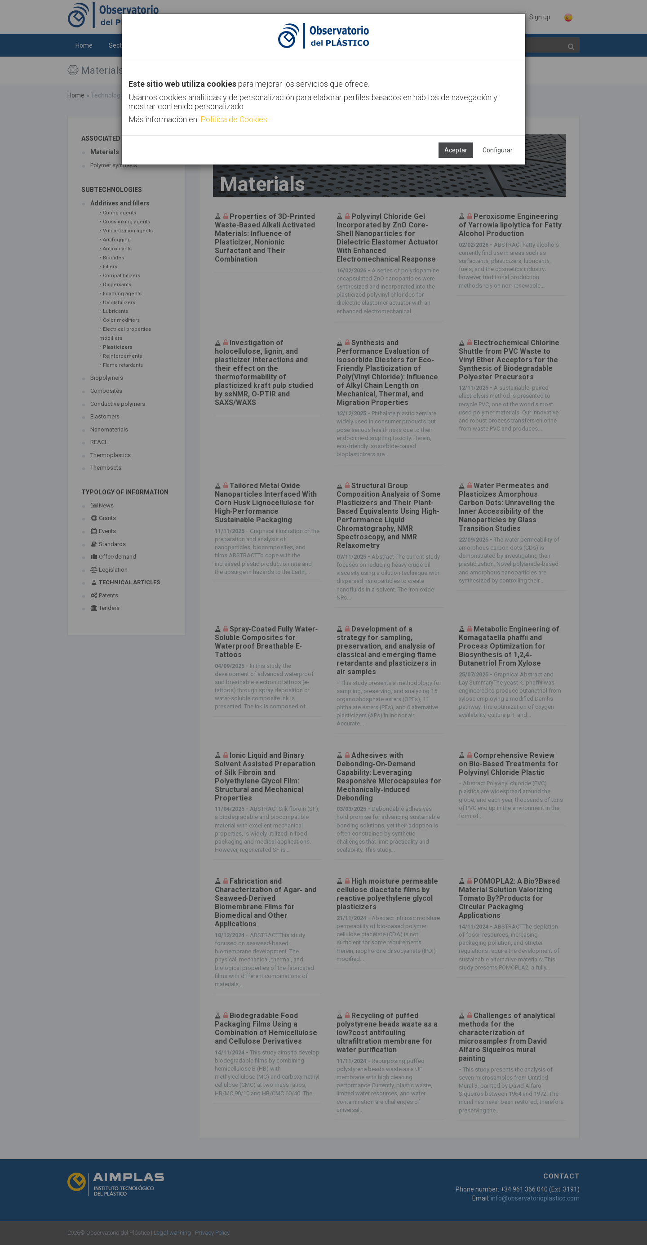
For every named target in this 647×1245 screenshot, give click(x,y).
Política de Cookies (233, 119)
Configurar (498, 150)
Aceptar (455, 150)
